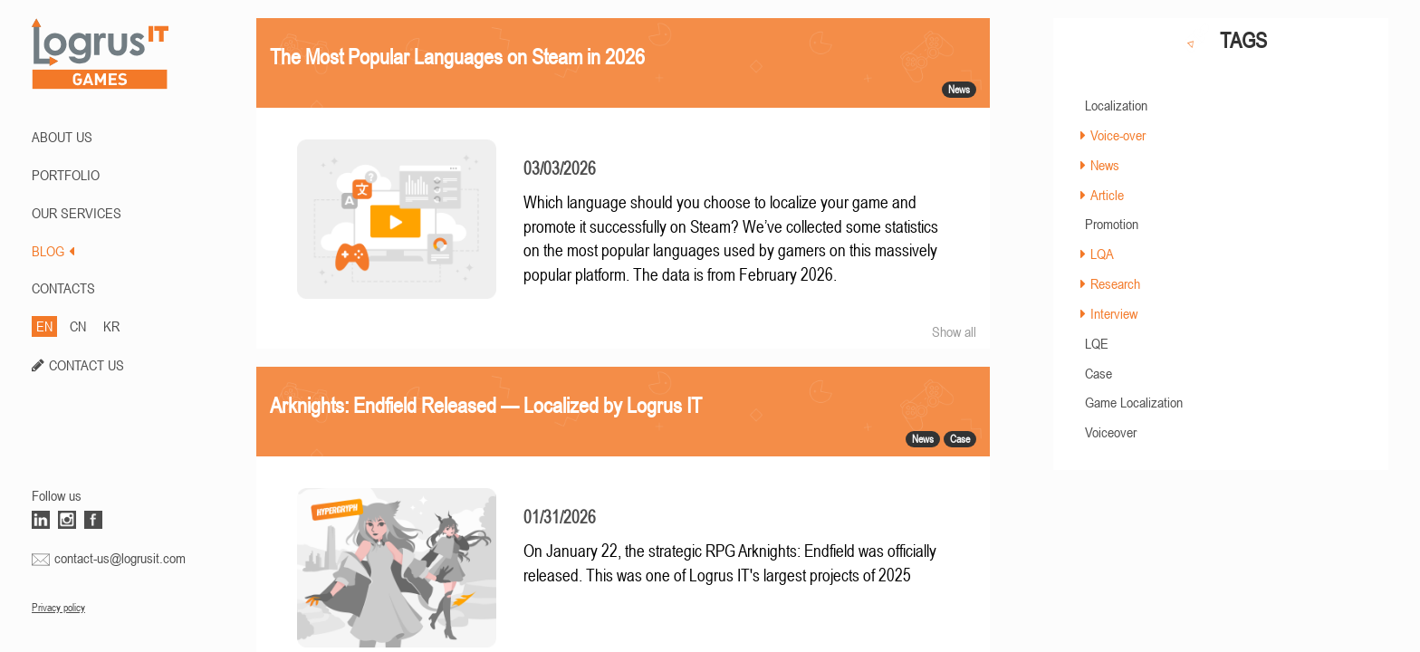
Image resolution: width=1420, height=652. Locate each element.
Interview (1113, 313)
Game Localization (1134, 402)
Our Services (76, 213)
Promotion (1111, 224)
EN (44, 326)
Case (1098, 373)
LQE (1096, 343)
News (1104, 165)
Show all (954, 331)
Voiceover (1111, 432)
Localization (1116, 105)
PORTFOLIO (66, 175)
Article (1107, 195)
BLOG (53, 251)
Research (1115, 283)
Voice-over (1118, 135)
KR (111, 326)
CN (78, 326)
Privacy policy (58, 607)
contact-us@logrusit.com (120, 558)
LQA (1102, 253)
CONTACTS (63, 288)
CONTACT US (86, 365)
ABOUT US (62, 137)
